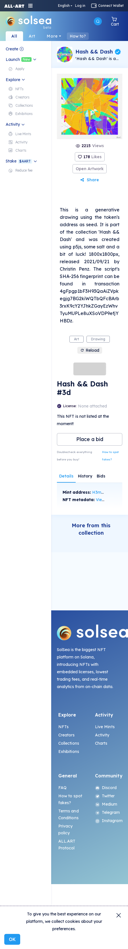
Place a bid (89, 439)
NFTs (63, 726)
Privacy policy (65, 829)
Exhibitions (68, 751)
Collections (68, 743)
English (64, 5)
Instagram (108, 820)
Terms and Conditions (68, 814)
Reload (89, 350)
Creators (66, 735)
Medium (106, 804)
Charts (101, 743)
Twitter (105, 795)
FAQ (62, 787)
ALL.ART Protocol (67, 845)
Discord (106, 787)
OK (12, 939)
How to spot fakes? (110, 455)
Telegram (107, 812)
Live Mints (105, 726)
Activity (102, 735)
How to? (78, 36)
